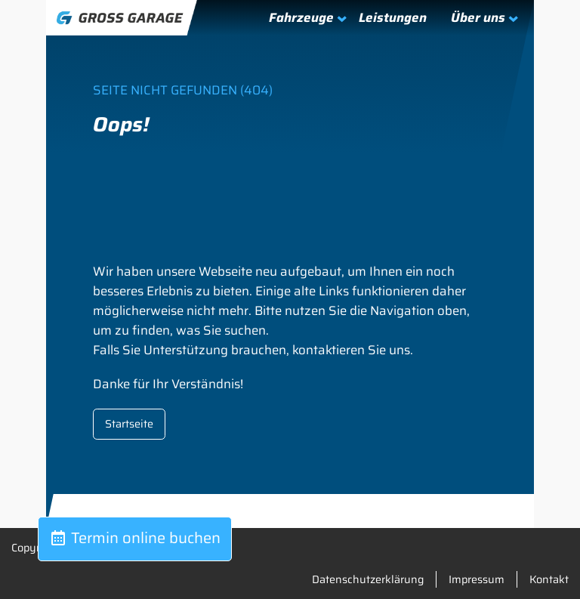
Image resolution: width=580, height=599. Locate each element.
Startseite (129, 423)
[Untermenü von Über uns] (477, 17)
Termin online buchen (135, 538)
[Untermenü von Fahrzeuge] (300, 17)
